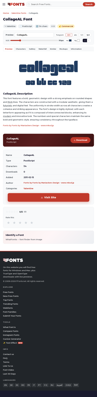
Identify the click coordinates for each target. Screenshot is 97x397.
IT (34, 385)
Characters (21, 49)
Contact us (8, 354)
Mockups (63, 49)
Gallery (32, 49)
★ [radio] (8, 222)
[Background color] (78, 40)
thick (10, 102)
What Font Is (9, 327)
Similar (53, 49)
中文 (45, 385)
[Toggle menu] (4, 4)
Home (6, 13)
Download (80, 140)
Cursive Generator (12, 339)
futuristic (7, 105)
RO (22, 385)
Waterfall (43, 49)
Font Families (9, 312)
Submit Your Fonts (12, 316)
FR (29, 385)
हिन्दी (76, 385)
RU (52, 385)
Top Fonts (8, 300)
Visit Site (48, 197)
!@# (88, 35)
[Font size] (34, 40)
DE (11, 385)
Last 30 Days (9, 374)
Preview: (10, 35)
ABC (69, 35)
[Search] (60, 4)
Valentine (28, 188)
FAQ (5, 358)
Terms (6, 362)
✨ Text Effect (13, 343)
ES (17, 385)
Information (76, 49)
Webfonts (8, 308)
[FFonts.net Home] (16, 4)
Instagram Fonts (11, 335)
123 (81, 35)
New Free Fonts (11, 296)
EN (5, 385)
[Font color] (70, 40)
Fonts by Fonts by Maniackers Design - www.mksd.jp (28, 125)
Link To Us (8, 366)
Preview (8, 49)
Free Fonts (8, 292)
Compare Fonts (10, 331)
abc (75, 35)
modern (7, 116)
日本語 (68, 385)
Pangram (60, 35)
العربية (59, 385)
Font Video (8, 370)
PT (39, 385)
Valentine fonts (18, 13)
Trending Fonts (10, 304)
